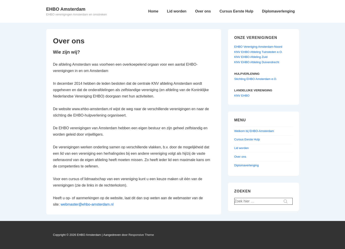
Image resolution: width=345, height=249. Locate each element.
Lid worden (176, 11)
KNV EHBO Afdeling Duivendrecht (256, 62)
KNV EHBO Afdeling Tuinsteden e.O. (258, 52)
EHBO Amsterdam (66, 9)
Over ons (203, 11)
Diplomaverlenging (278, 11)
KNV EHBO (242, 95)
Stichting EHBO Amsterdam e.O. (255, 79)
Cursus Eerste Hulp (236, 11)
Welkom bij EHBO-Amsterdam (254, 131)
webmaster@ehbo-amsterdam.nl (87, 204)
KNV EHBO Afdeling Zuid (251, 57)
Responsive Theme (141, 235)
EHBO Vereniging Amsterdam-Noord (258, 46)
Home (153, 11)
